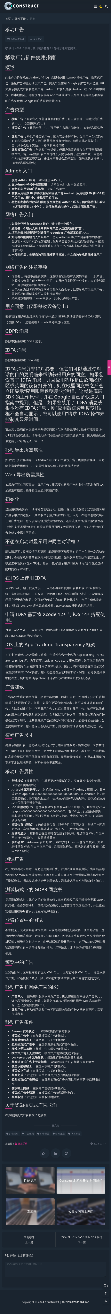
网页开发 (74, 1133)
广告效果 (28, 1133)
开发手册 (20, 18)
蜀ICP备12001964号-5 (76, 1302)
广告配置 (43, 1133)
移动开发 (59, 1133)
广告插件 (12, 1133)
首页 (8, 18)
